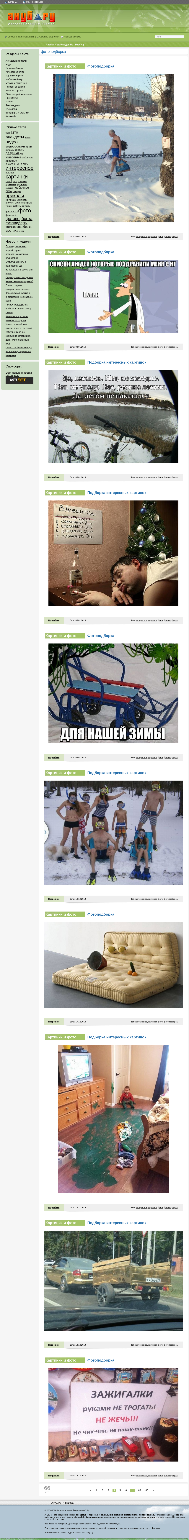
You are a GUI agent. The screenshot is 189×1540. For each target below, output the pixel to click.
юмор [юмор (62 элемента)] (21, 231)
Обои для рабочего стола (19, 94)
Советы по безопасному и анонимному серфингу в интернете (19, 351)
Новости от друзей (15, 87)
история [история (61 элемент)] (10, 172)
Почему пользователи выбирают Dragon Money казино (18, 308)
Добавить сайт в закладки (20, 36)
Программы (12, 98)
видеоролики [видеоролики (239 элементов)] (15, 146)
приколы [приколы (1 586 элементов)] (15, 195)
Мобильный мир (14, 79)
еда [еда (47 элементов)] (21, 153)
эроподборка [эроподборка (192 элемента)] (22, 226)
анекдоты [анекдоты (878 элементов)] (15, 136)
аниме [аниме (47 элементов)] (27, 138)
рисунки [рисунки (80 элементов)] (10, 202)
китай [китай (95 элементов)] (9, 181)
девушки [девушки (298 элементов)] (12, 153)
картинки (152, 236)
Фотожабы (11, 116)
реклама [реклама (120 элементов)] (22, 199)
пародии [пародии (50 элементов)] (17, 191)
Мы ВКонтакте (35, 2)
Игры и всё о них (14, 68)
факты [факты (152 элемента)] (17, 205)
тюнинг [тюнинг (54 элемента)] (9, 206)
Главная (13, 2)
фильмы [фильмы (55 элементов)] (26, 206)
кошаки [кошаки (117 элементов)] (22, 181)
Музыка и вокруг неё (16, 83)
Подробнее (54, 236)
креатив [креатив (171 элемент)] (11, 184)
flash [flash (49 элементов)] (8, 133)
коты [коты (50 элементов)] (15, 181)
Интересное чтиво (15, 72)
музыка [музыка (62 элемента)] (9, 188)
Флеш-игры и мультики (17, 112)
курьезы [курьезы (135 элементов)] (22, 184)
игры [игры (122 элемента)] (26, 163)
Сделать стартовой (47, 36)
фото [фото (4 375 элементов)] (24, 210)
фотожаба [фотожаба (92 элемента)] (11, 215)
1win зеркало (12, 375)
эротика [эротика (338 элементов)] (12, 230)
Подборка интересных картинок (116, 362)
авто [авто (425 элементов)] (14, 132)
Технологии (11, 109)
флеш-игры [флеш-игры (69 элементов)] (12, 211)
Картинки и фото (14, 75)
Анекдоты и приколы (16, 61)
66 (147, 1490)
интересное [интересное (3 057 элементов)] (19, 168)
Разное (9, 101)
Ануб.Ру (56, 1502)
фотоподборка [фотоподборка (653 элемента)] (19, 218)
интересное (141, 236)
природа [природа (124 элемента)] (11, 199)
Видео (9, 64)
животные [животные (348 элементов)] (14, 157)
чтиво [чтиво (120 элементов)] (9, 226)
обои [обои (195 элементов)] (9, 191)
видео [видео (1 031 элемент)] (12, 141)
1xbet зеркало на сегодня (19, 373)
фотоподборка (170, 236)
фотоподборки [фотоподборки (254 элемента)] (16, 223)
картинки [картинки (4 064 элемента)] (17, 177)
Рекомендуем (13, 105)
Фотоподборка (100, 66)
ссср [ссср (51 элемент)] (23, 203)
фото (160, 236)
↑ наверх (68, 1502)
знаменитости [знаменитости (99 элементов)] (14, 163)
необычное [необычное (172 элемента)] (21, 187)
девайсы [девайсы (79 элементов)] (19, 149)
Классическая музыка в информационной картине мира (19, 297)
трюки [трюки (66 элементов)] (29, 202)
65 (139, 1490)
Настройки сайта (71, 36)
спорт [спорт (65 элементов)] (18, 202)
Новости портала (14, 90)
